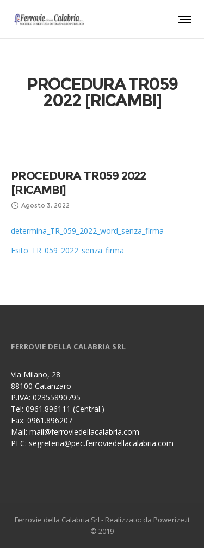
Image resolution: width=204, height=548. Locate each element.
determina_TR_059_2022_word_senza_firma (87, 231)
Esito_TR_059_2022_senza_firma (67, 250)
